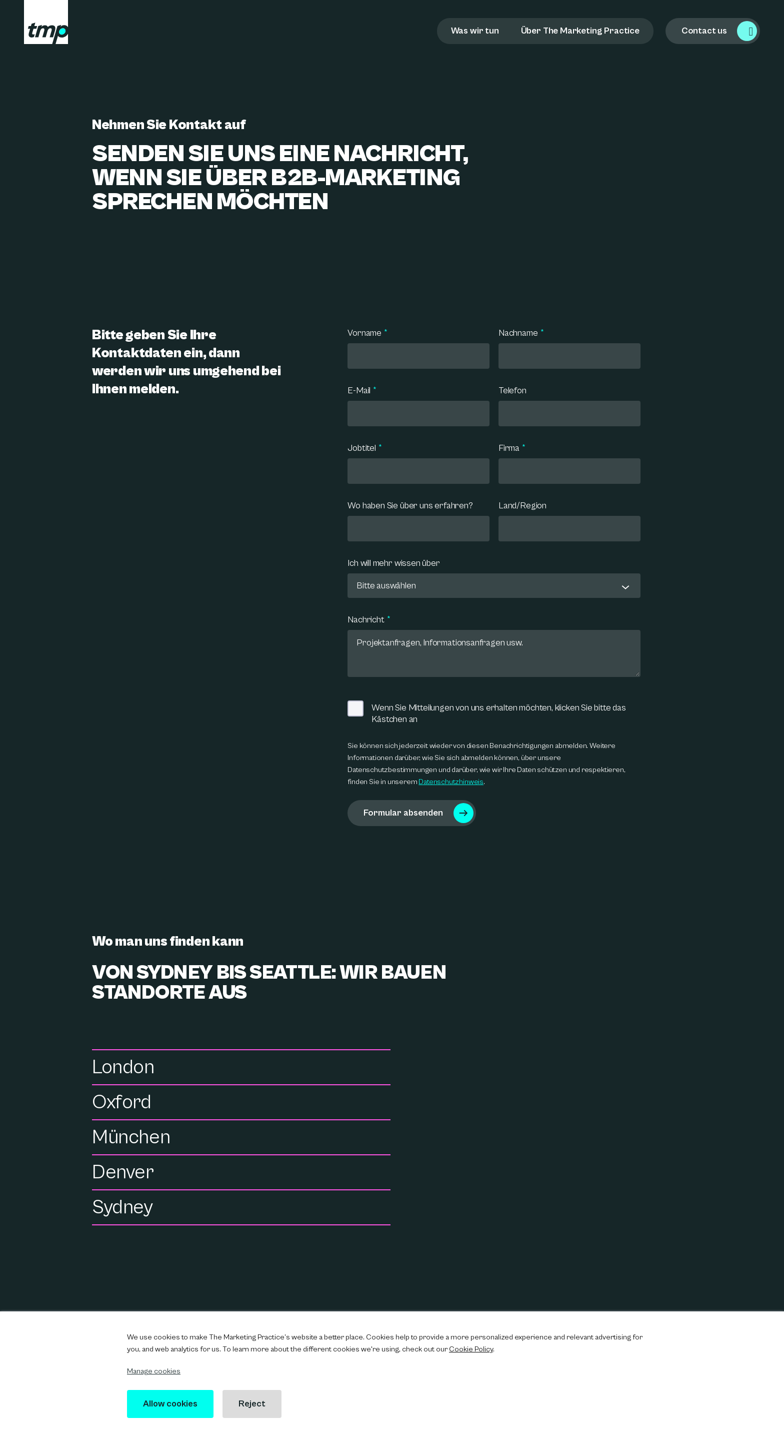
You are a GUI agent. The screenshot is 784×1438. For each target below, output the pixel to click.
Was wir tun (475, 31)
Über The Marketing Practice (580, 31)
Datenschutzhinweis (451, 782)
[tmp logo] (46, 22)
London (123, 1069)
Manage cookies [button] (153, 1371)
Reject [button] (255, 1403)
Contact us (704, 31)
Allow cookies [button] (171, 1403)
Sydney (122, 1139)
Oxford (430, 1069)
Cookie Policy (471, 1349)
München (131, 1104)
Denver (432, 1104)
